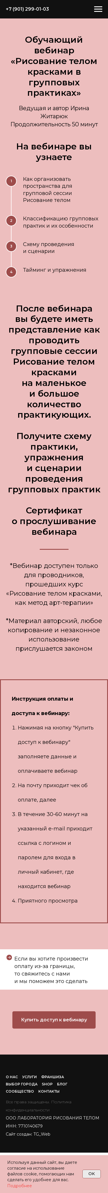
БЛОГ (62, 1084)
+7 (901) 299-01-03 (27, 9)
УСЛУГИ (29, 1077)
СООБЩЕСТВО (20, 1091)
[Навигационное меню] (98, 9)
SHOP (47, 1084)
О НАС (12, 1077)
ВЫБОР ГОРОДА (21, 1084)
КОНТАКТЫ (49, 1091)
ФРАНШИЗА (52, 1077)
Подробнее (19, 1185)
